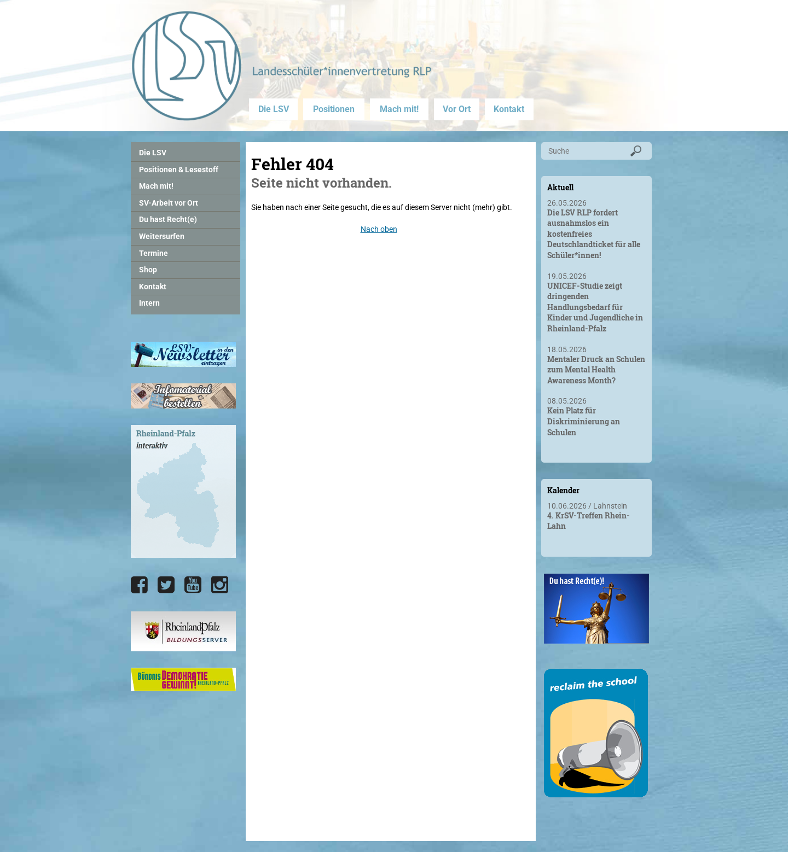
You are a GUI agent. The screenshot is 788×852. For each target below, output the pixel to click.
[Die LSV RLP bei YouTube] (192, 585)
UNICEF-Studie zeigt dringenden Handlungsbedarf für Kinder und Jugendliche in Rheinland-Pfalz (595, 307)
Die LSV (273, 109)
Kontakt (509, 109)
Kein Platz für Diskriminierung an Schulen (583, 421)
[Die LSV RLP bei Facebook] (139, 585)
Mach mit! (399, 109)
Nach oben (379, 229)
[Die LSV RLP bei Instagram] (219, 585)
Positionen (334, 109)
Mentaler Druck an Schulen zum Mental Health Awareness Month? (596, 370)
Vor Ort (457, 109)
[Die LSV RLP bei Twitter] (166, 585)
